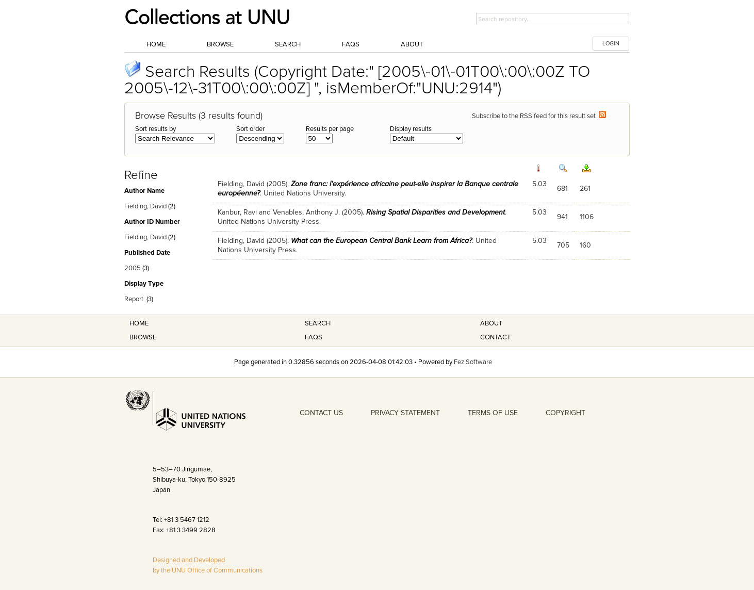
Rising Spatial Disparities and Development (435, 212)
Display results (411, 129)
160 (585, 245)
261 (585, 188)
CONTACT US (321, 412)
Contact (495, 337)
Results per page (330, 129)
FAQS (313, 337)
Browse (220, 44)
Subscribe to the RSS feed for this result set (539, 116)
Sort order (250, 129)
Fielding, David (145, 206)
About (412, 44)
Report (133, 299)
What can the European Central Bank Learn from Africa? (381, 240)
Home (156, 44)
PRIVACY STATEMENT (405, 412)
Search (288, 44)
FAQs (350, 44)
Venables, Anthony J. (306, 212)
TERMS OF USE (493, 412)
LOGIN (610, 43)
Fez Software (473, 362)
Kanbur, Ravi (237, 212)
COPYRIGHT (565, 412)
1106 (587, 216)
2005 (132, 268)
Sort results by (155, 129)
